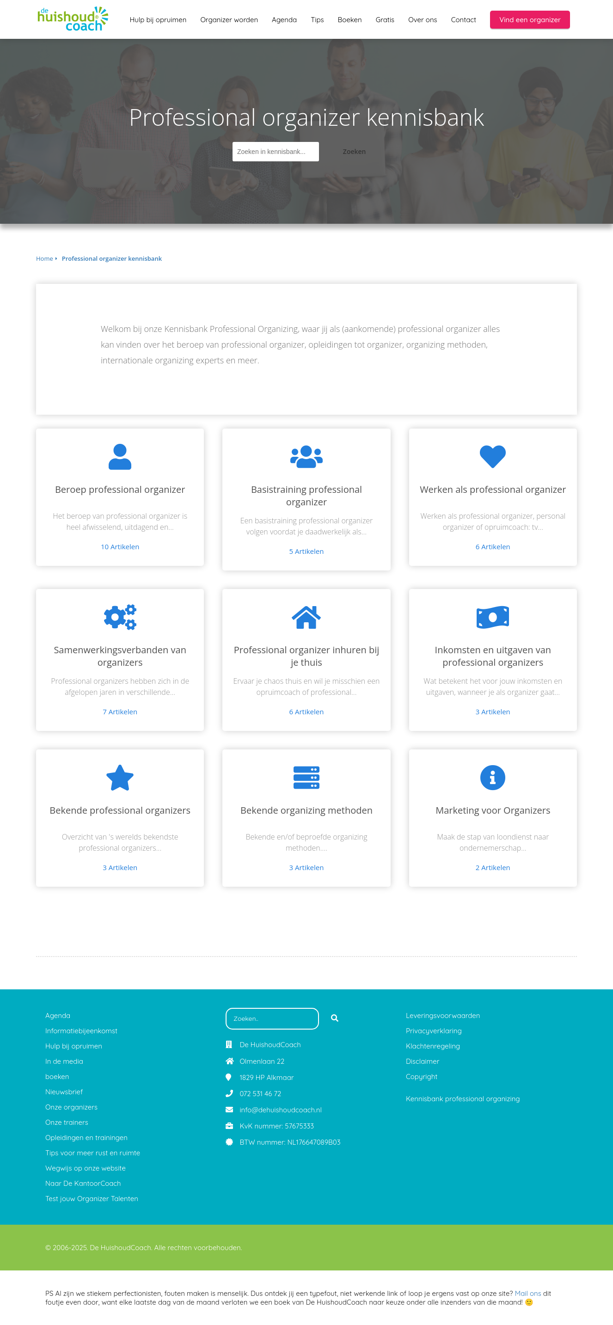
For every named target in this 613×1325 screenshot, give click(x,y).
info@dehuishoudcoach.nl (280, 1109)
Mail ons (528, 1293)
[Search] (334, 1019)
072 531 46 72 (260, 1093)
